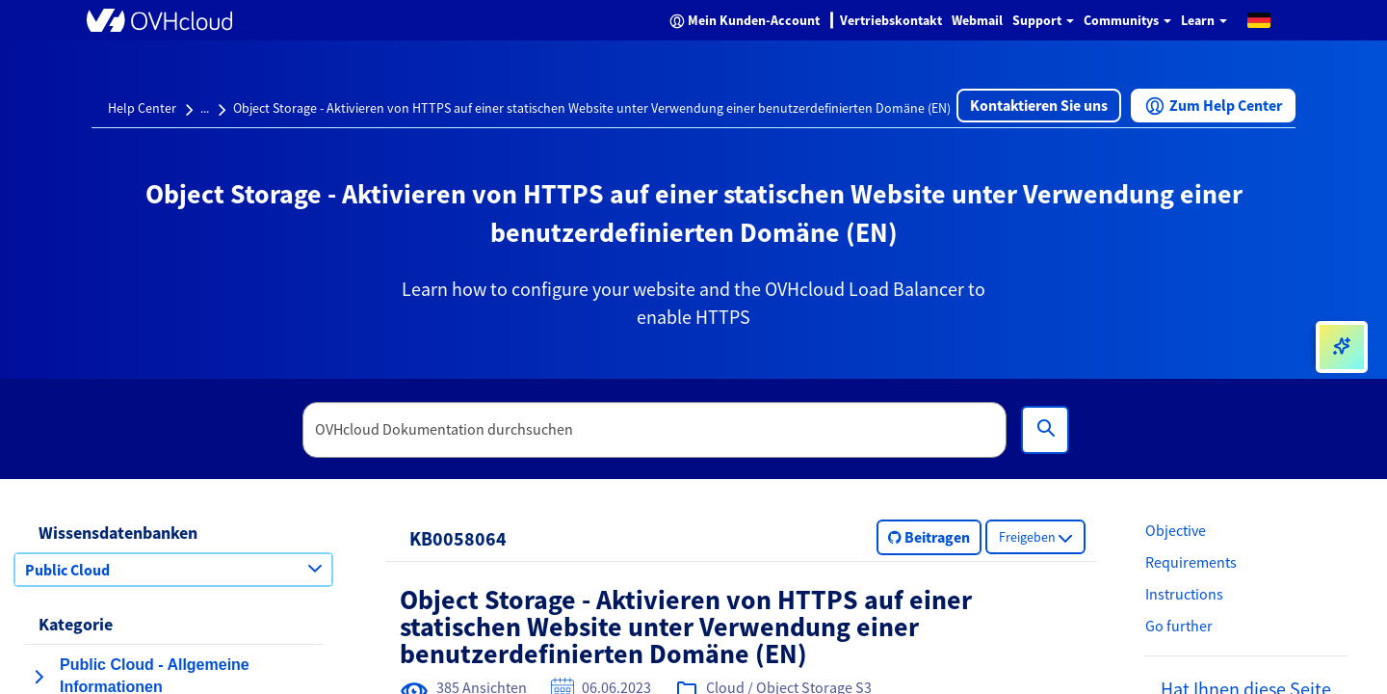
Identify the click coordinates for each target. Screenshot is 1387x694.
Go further (1179, 625)
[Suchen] (1045, 430)
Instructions (1184, 593)
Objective (1175, 530)
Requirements (1191, 562)
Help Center (142, 108)
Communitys (1127, 20)
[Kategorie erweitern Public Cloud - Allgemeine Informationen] (38, 676)
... (204, 108)
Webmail (977, 20)
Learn (1204, 20)
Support (1043, 20)
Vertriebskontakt (891, 20)
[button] (1259, 19)
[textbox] (655, 430)
